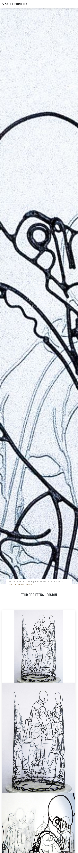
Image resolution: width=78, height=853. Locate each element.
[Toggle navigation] (75, 4)
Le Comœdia (15, 581)
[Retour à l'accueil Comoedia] (40, 4)
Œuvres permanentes (36, 581)
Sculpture (55, 581)
